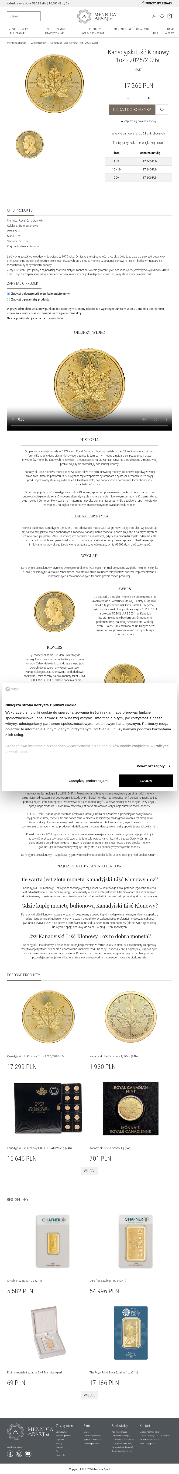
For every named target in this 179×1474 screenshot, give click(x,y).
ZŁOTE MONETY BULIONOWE (18, 31)
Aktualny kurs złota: (19, 3)
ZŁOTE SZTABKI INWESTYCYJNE (55, 31)
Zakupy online (65, 1425)
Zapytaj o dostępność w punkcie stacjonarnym (39, 293)
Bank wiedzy (120, 1425)
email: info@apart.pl (147, 1443)
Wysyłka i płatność (63, 1435)
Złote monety (38, 42)
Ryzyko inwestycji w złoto (122, 1451)
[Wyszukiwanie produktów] (24, 16)
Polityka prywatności (92, 1435)
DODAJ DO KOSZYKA (132, 109)
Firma (87, 1425)
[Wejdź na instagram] (19, 1452)
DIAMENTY (120, 29)
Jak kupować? (61, 1431)
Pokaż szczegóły (151, 766)
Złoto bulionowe (28, 225)
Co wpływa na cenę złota (122, 1443)
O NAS (155, 31)
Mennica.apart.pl (16, 42)
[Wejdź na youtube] (28, 1452)
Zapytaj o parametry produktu (28, 299)
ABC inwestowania (119, 1431)
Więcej (89, 1171)
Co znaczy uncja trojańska (123, 1439)
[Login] (154, 15)
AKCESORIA (135, 29)
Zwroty (59, 1443)
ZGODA (146, 781)
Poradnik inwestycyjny (121, 1435)
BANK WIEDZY (169, 31)
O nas (86, 1431)
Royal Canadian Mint (32, 220)
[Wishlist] (162, 110)
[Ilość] (138, 98)
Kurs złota (60, 1455)
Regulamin (60, 1439)
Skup (58, 1451)
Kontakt (59, 1447)
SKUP (147, 29)
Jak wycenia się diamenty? (122, 1447)
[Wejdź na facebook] (10, 1452)
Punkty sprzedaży (91, 1443)
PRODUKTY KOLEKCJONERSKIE (93, 31)
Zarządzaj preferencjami (89, 781)
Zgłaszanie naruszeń (92, 1439)
